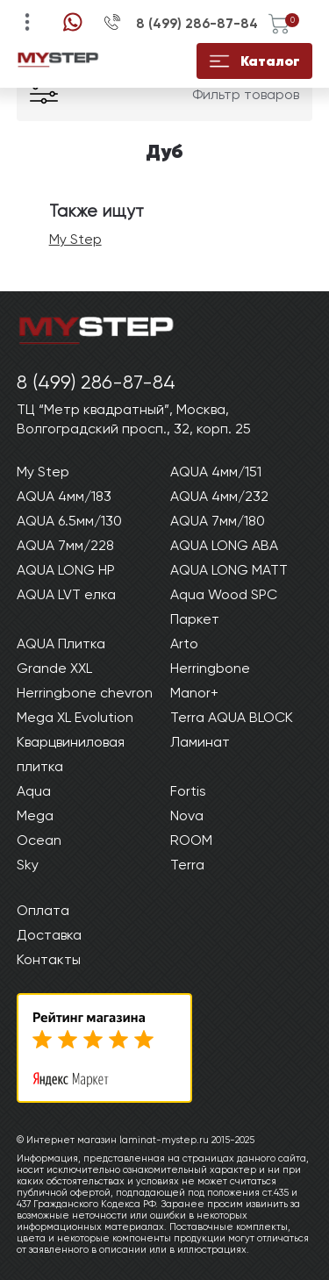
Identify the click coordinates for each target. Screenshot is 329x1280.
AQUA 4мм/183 (64, 496)
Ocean (39, 840)
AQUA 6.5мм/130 (69, 520)
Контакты (49, 959)
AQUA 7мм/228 (65, 545)
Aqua (34, 791)
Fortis (188, 791)
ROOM (191, 840)
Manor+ (194, 692)
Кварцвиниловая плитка (71, 754)
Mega (35, 815)
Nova (187, 815)
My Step (75, 239)
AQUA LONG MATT (229, 569)
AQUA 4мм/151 (215, 471)
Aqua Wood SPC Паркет (223, 606)
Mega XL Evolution (75, 717)
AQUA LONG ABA (224, 545)
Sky (28, 864)
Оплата (43, 910)
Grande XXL (54, 668)
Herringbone (210, 668)
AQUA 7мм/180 (217, 520)
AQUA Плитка (61, 643)
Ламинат (200, 741)
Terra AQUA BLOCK (231, 717)
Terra (187, 864)
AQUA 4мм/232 (219, 496)
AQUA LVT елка (66, 594)
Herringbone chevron (85, 692)
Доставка (49, 934)
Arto (184, 643)
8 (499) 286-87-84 (197, 24)
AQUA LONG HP (66, 569)
